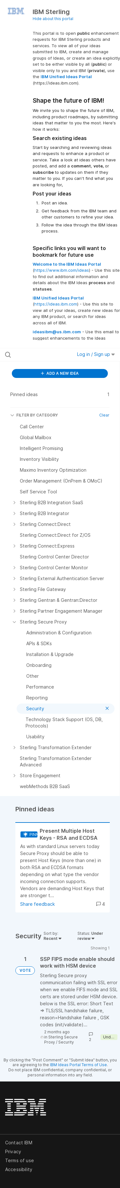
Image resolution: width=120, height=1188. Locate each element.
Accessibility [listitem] (18, 1169)
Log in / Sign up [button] (96, 354)
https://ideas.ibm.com (55, 303)
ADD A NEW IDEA (60, 373)
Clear (104, 415)
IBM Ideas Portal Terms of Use (78, 1064)
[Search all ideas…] (38, 354)
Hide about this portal (53, 18)
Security (66, 1042)
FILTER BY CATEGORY (34, 415)
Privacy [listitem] (13, 1151)
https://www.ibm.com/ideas (61, 270)
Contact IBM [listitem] (18, 1142)
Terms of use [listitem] (19, 1160)
